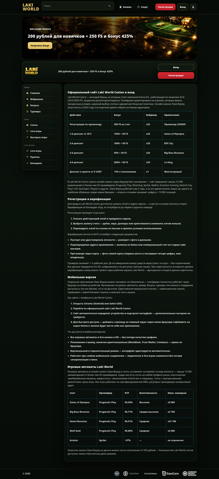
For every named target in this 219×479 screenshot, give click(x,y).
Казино (125, 7)
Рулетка (33, 157)
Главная (33, 93)
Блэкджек (34, 163)
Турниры (33, 111)
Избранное (34, 99)
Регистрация (165, 7)
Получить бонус (40, 45)
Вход (183, 7)
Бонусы (32, 105)
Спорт (142, 7)
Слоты (32, 125)
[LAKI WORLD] (31, 7)
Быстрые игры (36, 137)
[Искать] (109, 6)
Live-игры (33, 131)
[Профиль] (193, 7)
